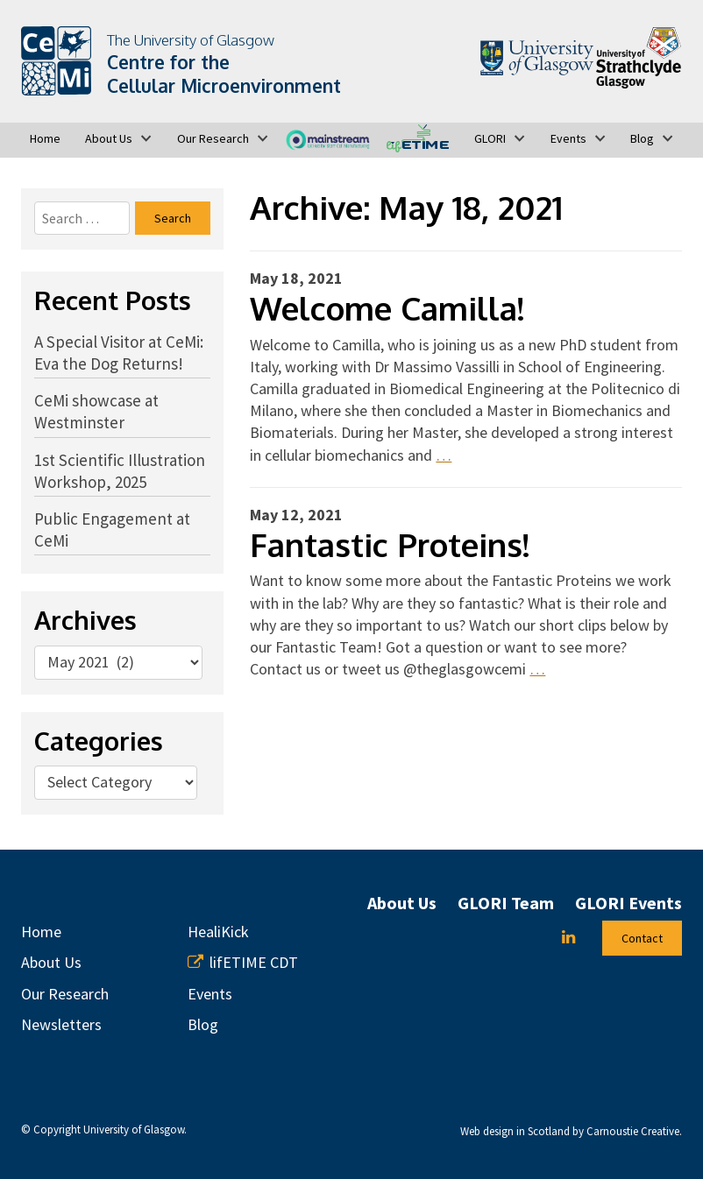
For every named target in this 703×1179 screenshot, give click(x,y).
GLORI (490, 138)
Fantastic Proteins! (389, 544)
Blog (642, 138)
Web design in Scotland (515, 1131)
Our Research (213, 138)
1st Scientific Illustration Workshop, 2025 (119, 470)
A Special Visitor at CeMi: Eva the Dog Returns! (118, 352)
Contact (642, 938)
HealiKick (218, 931)
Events (568, 138)
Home (45, 138)
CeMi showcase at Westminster (96, 411)
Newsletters (61, 1024)
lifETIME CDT (418, 138)
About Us (108, 138)
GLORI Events (628, 903)
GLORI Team (506, 903)
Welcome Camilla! (387, 307)
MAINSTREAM (327, 138)
